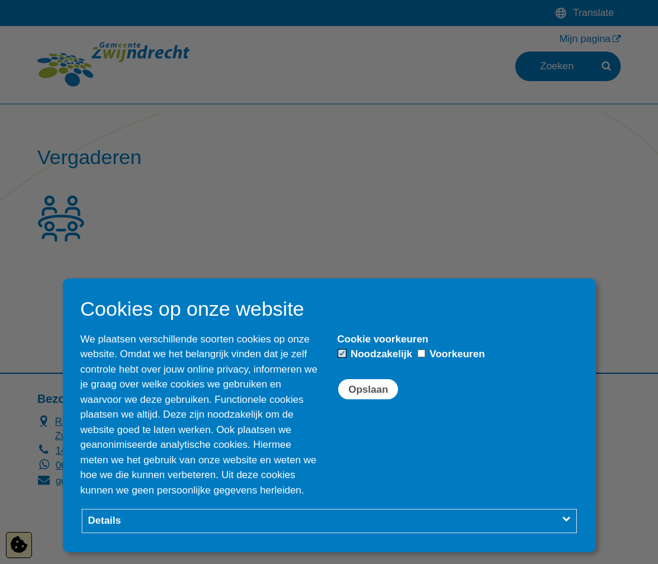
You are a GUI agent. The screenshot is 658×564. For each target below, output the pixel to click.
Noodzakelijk (375, 354)
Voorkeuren (451, 354)
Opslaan (368, 389)
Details (104, 520)
